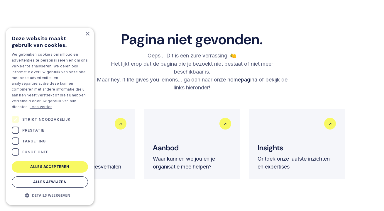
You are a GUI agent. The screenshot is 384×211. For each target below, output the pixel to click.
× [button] (87, 34)
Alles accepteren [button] (49, 166)
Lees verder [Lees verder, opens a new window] (41, 107)
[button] (50, 195)
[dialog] (50, 116)
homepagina (242, 79)
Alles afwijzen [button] (50, 182)
